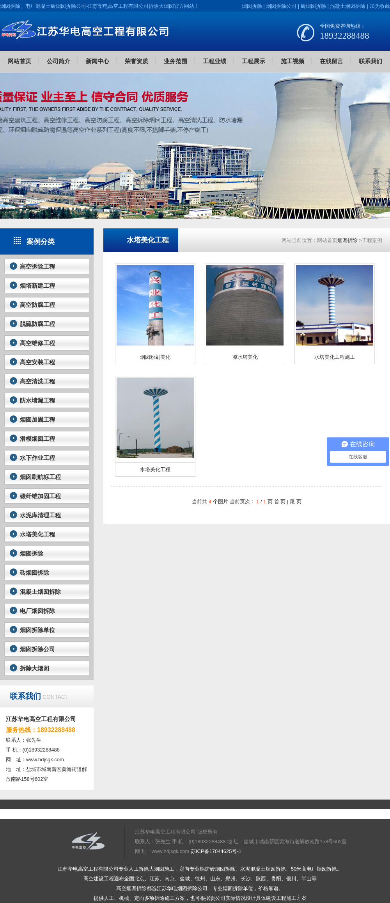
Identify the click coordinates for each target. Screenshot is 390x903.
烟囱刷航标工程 (40, 477)
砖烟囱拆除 (313, 6)
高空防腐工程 (37, 304)
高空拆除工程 (37, 266)
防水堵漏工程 (37, 400)
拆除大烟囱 (34, 668)
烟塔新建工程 (37, 285)
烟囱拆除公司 (281, 6)
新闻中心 (97, 61)
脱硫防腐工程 (37, 324)
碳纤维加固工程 (40, 496)
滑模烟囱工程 (37, 438)
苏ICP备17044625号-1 (216, 851)
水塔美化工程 (37, 534)
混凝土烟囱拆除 (347, 6)
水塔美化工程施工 (334, 357)
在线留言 (331, 61)
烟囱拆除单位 (37, 630)
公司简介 (58, 61)
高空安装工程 (37, 362)
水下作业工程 (37, 457)
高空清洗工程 (37, 381)
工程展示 (253, 61)
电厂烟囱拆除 (37, 610)
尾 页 (295, 501)
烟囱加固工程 (37, 419)
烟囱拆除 (252, 6)
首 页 (280, 501)
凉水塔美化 (245, 357)
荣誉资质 (136, 61)
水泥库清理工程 (40, 515)
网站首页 (19, 61)
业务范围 (175, 61)
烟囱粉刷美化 (155, 357)
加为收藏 (380, 6)
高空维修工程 (37, 343)
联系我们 (370, 61)
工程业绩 (214, 61)
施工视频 (292, 61)
